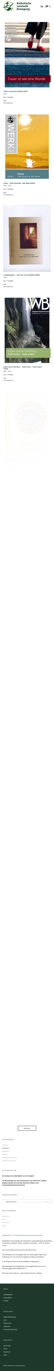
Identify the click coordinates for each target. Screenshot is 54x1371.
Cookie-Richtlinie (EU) (10, 1329)
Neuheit (4, 1154)
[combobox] (27, 1201)
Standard (5, 1145)
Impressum (6, 1326)
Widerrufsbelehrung (9, 1317)
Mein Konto (5, 1216)
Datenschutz (7, 1323)
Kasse (4, 1219)
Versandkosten (8, 103)
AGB (4, 1320)
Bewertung (5, 1151)
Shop (3, 1225)
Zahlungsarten (7, 1294)
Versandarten (7, 1298)
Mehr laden (27, 1128)
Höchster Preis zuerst (9, 1160)
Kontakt (5, 1301)
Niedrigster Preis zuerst (9, 1157)
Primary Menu (42, 6)
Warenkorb (5, 1222)
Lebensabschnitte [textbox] (26, 1201)
